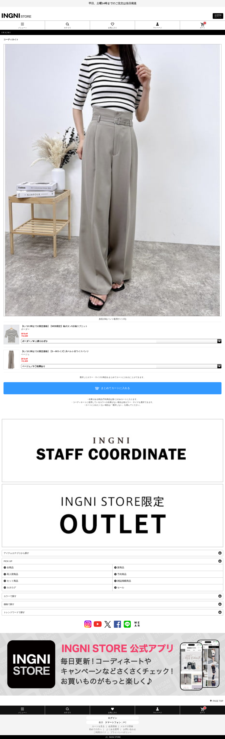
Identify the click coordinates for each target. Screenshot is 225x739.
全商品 (10, 567)
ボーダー (25, 329)
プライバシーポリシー (120, 732)
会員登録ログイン (217, 16)
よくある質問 (112, 729)
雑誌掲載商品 (124, 581)
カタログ (11, 587)
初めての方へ (95, 729)
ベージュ (25, 354)
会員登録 (112, 726)
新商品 (120, 567)
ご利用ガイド (100, 732)
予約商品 (121, 574)
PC (124, 722)
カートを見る (98, 726)
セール (120, 587)
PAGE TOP (218, 701)
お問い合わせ (129, 729)
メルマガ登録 (126, 726)
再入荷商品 (12, 574)
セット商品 (12, 581)
